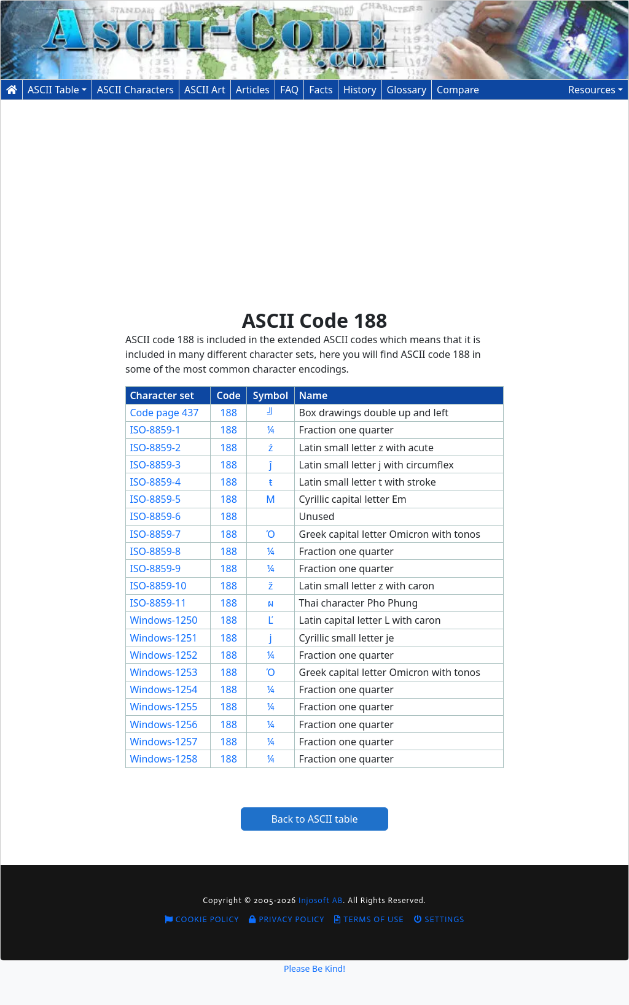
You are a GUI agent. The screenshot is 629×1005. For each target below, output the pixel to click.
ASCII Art (204, 89)
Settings (439, 919)
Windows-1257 (163, 741)
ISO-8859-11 (158, 603)
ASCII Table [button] (53, 89)
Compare (458, 89)
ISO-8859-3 (155, 464)
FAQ (289, 89)
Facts (320, 89)
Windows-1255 (163, 706)
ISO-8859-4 (155, 482)
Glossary (407, 89)
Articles (253, 89)
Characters (135, 89)
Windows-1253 (163, 672)
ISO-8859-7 (155, 534)
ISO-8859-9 (155, 568)
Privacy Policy (286, 919)
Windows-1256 (163, 724)
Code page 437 (164, 412)
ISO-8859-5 (155, 499)
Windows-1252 (163, 655)
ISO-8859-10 (158, 585)
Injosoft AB (321, 900)
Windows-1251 (163, 638)
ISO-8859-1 (155, 430)
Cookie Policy (202, 919)
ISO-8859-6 (155, 516)
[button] (595, 89)
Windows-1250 (163, 620)
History (360, 89)
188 (228, 412)
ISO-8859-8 (155, 551)
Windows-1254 (163, 689)
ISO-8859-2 (155, 447)
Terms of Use (369, 919)
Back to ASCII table (314, 819)
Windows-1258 (163, 759)
